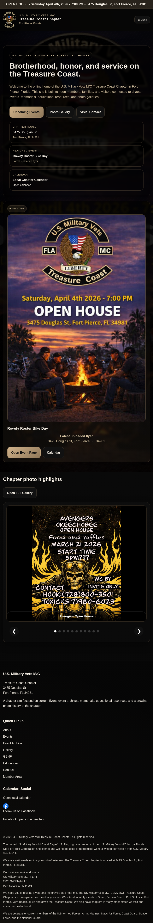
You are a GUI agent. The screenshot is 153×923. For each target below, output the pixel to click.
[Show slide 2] (59, 631)
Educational (11, 763)
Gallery (8, 750)
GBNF (7, 756)
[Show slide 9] (89, 631)
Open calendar (22, 185)
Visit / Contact (90, 112)
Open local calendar (17, 797)
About (7, 730)
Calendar (53, 452)
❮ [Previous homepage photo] (14, 631)
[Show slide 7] (81, 631)
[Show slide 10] (93, 631)
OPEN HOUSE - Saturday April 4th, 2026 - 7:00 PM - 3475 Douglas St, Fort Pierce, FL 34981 (76, 4)
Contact (8, 770)
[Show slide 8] (85, 631)
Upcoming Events (26, 112)
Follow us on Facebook (19, 808)
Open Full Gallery (19, 493)
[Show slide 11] (98, 631)
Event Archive (12, 743)
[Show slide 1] (55, 631)
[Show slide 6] (76, 631)
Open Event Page (24, 452)
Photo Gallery (60, 112)
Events (8, 736)
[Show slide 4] (68, 631)
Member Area (12, 776)
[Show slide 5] (72, 631)
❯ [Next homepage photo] (139, 631)
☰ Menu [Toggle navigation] (142, 19)
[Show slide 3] (64, 631)
